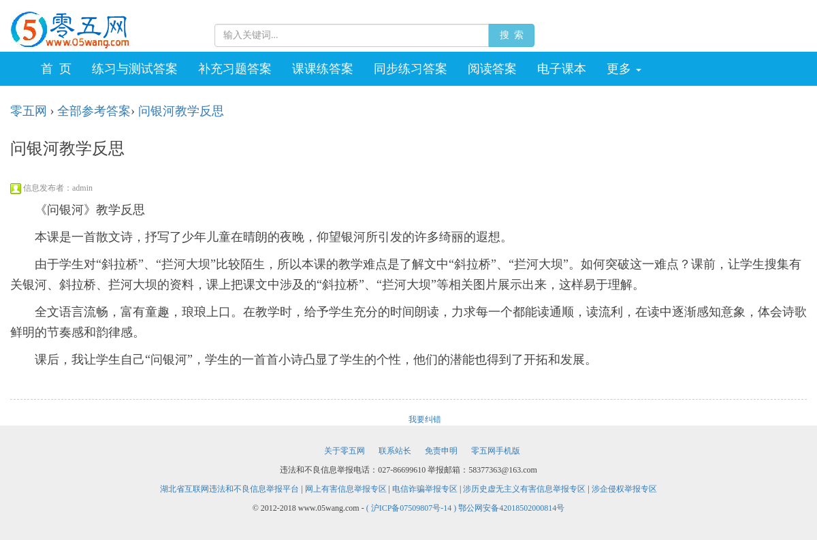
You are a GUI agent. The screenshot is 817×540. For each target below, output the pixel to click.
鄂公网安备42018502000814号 (511, 508)
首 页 (56, 69)
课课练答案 (322, 69)
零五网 (28, 111)
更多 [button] (624, 69)
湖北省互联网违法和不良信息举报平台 (229, 489)
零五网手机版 (495, 451)
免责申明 (441, 451)
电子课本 (561, 69)
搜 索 (511, 35)
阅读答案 (492, 69)
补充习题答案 (235, 69)
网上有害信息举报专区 (346, 489)
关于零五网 (344, 451)
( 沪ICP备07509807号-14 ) (412, 508)
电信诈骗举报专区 (425, 489)
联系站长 (395, 451)
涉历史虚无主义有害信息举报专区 (524, 489)
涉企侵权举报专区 (624, 489)
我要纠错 (424, 419)
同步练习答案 (410, 69)
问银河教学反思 (181, 111)
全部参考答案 (94, 111)
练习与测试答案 (135, 69)
